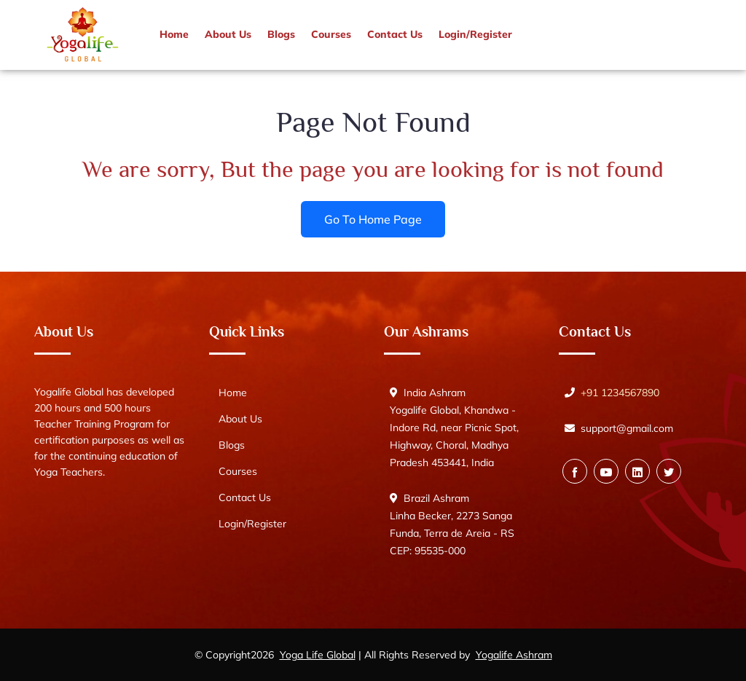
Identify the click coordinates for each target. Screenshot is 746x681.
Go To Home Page (373, 218)
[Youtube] (606, 471)
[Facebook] (574, 471)
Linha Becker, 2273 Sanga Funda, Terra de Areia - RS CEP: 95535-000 (452, 533)
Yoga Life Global (318, 654)
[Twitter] (668, 471)
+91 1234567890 (620, 392)
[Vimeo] (637, 471)
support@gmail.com (627, 428)
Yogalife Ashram (514, 654)
